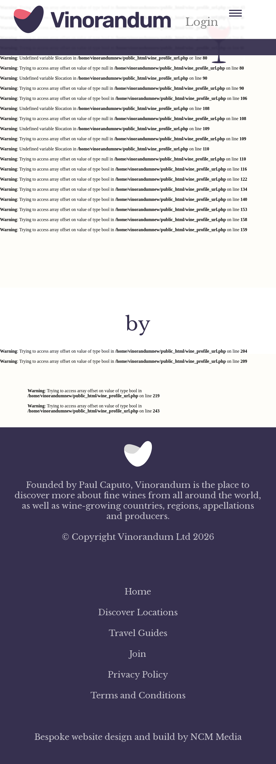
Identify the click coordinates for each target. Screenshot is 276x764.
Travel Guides (138, 633)
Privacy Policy (138, 674)
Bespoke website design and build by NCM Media (138, 737)
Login (201, 22)
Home (138, 591)
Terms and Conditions (138, 695)
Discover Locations (138, 612)
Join (137, 654)
